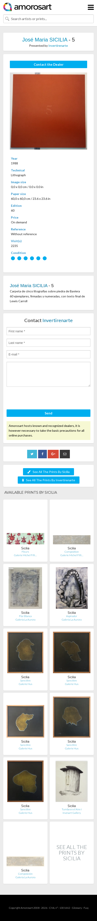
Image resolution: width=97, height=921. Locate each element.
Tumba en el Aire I (72, 809)
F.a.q (86, 907)
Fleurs (25, 551)
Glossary (77, 907)
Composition (71, 551)
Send (48, 413)
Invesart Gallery (72, 812)
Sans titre (25, 680)
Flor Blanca (25, 616)
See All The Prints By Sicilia (48, 472)
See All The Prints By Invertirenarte (48, 480)
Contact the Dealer (48, 64)
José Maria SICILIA (44, 40)
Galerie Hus (25, 684)
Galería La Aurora (25, 619)
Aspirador (71, 616)
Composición (25, 873)
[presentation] (40, 398)
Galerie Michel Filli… (25, 555)
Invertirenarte (58, 45)
